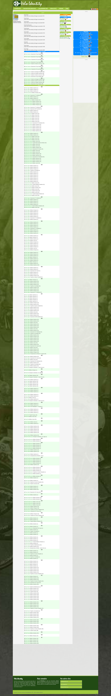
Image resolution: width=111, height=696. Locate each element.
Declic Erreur (62, 15)
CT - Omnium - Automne (85, 43)
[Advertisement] (70, 4)
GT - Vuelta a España (85, 33)
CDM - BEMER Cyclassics (85, 50)
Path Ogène (62, 22)
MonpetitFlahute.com (64, 687)
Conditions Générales (39, 692)
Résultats (53, 8)
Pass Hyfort (27, 482)
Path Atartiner (62, 18)
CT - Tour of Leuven (85, 35)
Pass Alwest (62, 25)
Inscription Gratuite (29, 8)
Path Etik (27, 367)
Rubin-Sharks (63, 27)
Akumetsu (63, 23)
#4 (91, 37)
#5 (91, 45)
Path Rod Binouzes (29, 436)
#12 (90, 46)
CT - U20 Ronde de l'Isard (85, 37)
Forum (61, 8)
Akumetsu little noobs (65, 38)
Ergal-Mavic (63, 19)
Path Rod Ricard (63, 29)
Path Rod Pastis (63, 33)
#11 (90, 41)
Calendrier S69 (43, 8)
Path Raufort (27, 454)
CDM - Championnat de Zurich (85, 42)
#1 (90, 32)
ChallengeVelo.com (64, 681)
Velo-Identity (31, 3)
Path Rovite (27, 518)
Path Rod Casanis (63, 37)
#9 (90, 33)
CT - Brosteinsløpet (85, 51)
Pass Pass (27, 548)
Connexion (17, 8)
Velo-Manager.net (64, 684)
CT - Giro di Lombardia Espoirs (85, 34)
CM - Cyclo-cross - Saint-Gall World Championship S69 (86, 52)
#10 (90, 38)
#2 (90, 36)
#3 (90, 40)
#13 (90, 49)
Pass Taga (27, 237)
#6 (90, 53)
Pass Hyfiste (27, 379)
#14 (90, 54)
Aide (67, 8)
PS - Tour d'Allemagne (85, 32)
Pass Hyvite (27, 477)
